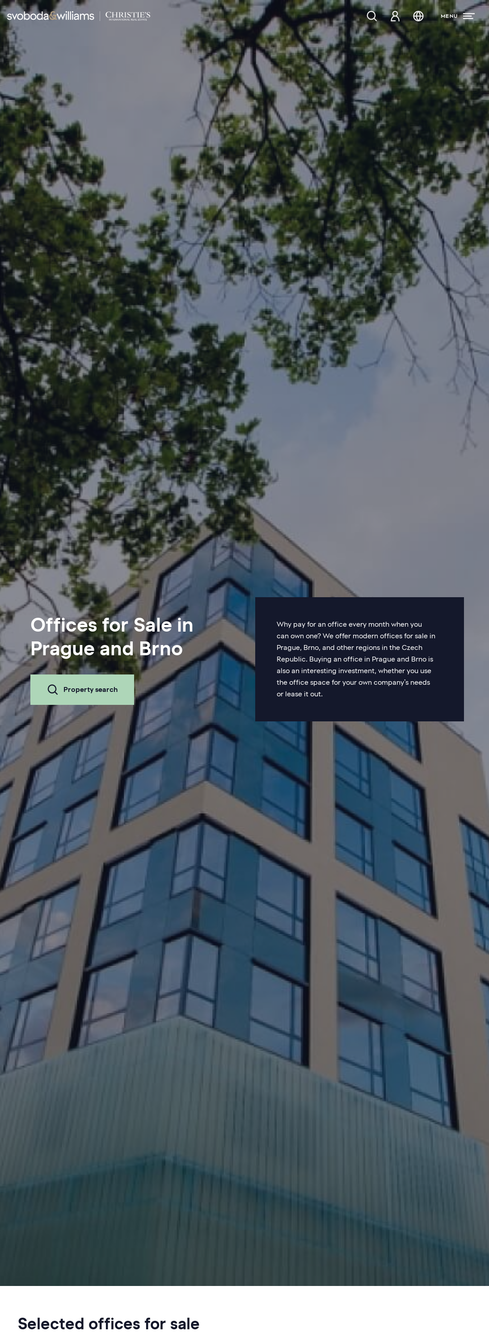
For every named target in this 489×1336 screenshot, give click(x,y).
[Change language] (418, 16)
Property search (82, 689)
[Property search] (372, 16)
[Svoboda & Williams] (78, 16)
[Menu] (458, 16)
